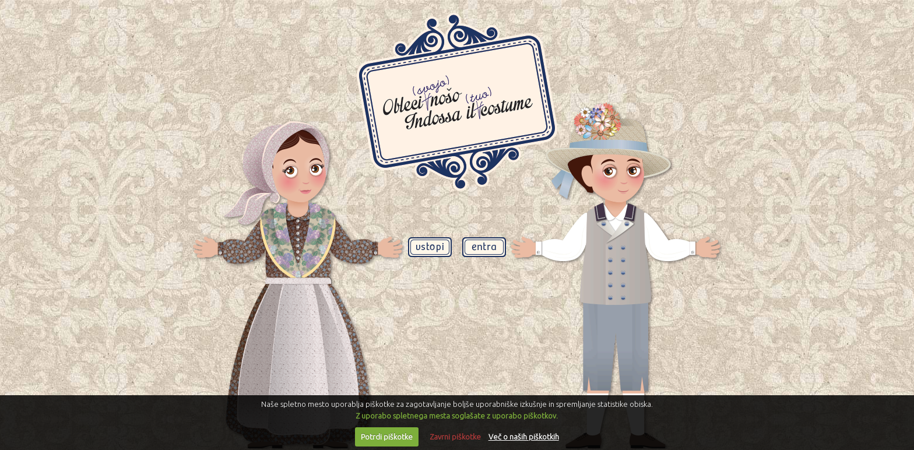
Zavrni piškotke (455, 437)
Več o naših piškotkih (523, 437)
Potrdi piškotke (387, 437)
